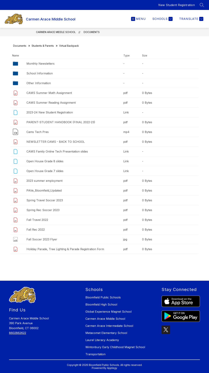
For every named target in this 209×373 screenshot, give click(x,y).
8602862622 (17, 333)
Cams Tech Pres (37, 132)
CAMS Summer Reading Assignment (51, 102)
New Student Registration (176, 5)
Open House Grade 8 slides (44, 161)
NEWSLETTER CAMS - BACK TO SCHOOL (55, 141)
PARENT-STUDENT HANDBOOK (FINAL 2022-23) (60, 122)
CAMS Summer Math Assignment (49, 93)
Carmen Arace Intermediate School (109, 326)
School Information (39, 73)
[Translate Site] (190, 19)
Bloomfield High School (101, 304)
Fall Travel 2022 (37, 220)
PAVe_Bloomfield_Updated (44, 190)
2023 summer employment (44, 181)
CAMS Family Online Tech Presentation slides (57, 151)
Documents (92, 32)
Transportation (95, 354)
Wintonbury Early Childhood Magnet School (115, 347)
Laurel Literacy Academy (102, 340)
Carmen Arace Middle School (56, 32)
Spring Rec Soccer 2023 (42, 210)
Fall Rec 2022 (35, 229)
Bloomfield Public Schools (103, 297)
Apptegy (112, 367)
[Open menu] (138, 19)
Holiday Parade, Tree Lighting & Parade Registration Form (65, 249)
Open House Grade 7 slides (44, 171)
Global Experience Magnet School (108, 311)
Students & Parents (43, 45)
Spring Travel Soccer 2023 (44, 200)
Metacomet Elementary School (106, 333)
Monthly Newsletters (40, 63)
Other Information (38, 83)
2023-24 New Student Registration (49, 112)
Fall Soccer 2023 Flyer (41, 239)
